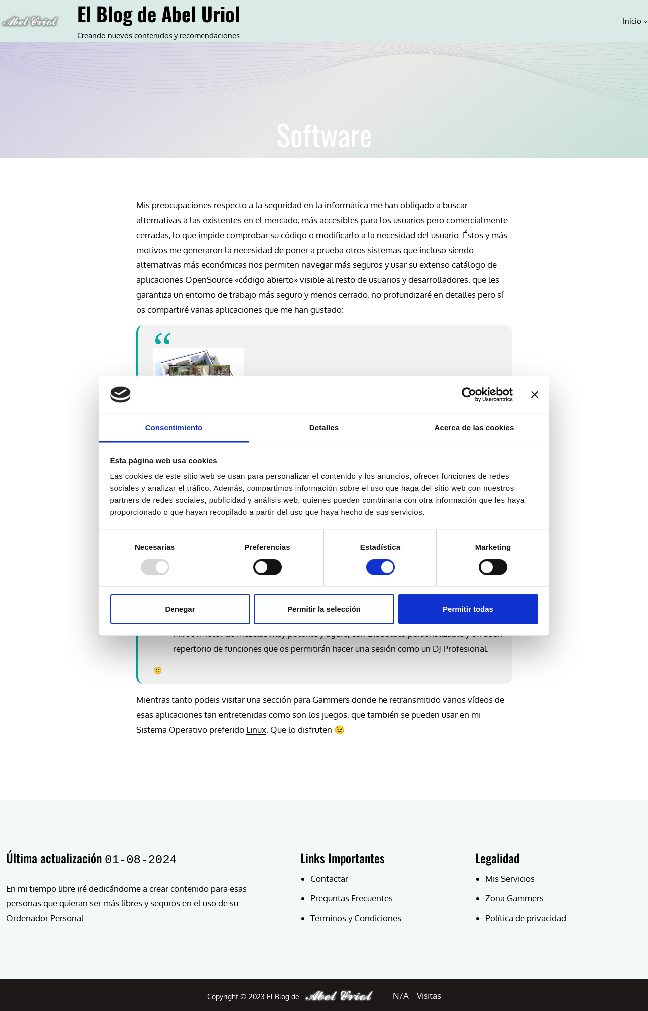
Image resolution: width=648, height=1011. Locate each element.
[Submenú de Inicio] (645, 21)
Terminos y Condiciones (355, 918)
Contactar (329, 878)
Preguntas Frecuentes (351, 898)
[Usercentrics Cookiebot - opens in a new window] (469, 394)
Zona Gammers (514, 898)
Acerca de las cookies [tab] (474, 427)
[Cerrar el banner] (534, 394)
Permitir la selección (324, 609)
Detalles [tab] (324, 427)
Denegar (180, 609)
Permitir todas (468, 609)
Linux (256, 729)
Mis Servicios (510, 878)
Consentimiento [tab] (174, 427)
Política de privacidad (525, 918)
